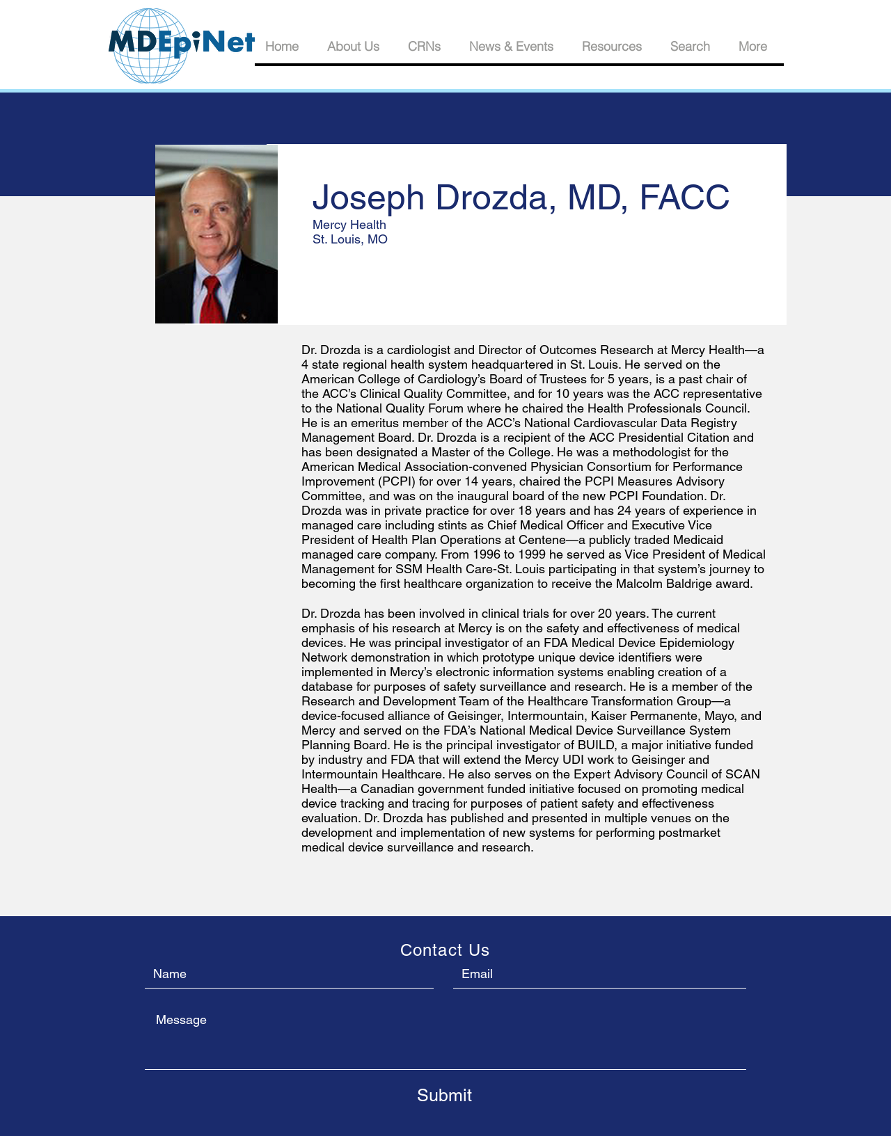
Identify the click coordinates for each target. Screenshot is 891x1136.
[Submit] (444, 1095)
